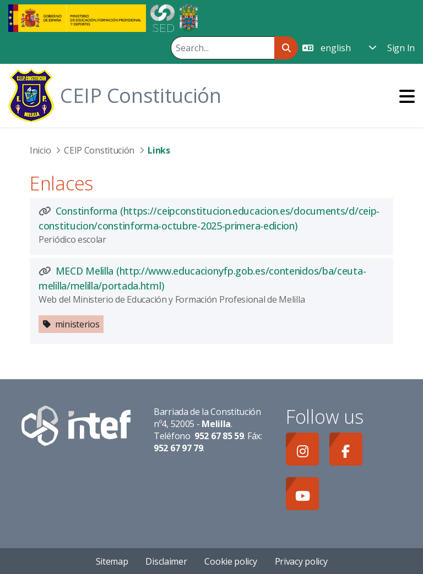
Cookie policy (230, 561)
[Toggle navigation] (407, 96)
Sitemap (112, 561)
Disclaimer (166, 561)
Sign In (401, 48)
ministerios (77, 324)
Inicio (40, 150)
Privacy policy (301, 561)
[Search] (222, 47)
